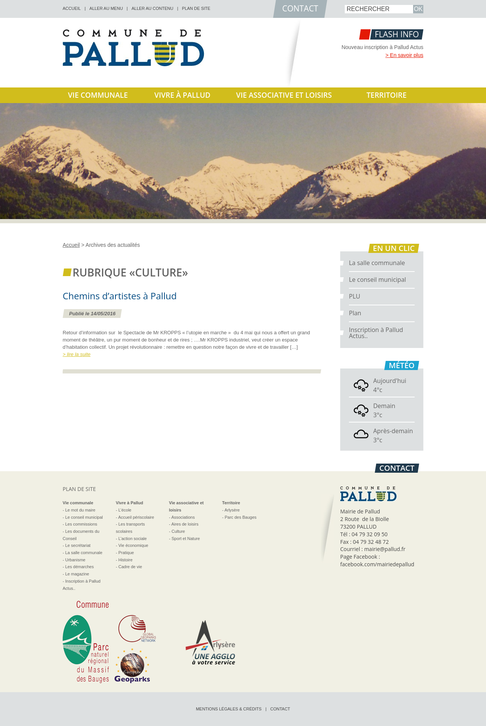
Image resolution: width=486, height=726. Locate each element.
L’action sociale (132, 538)
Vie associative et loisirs (284, 95)
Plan (355, 313)
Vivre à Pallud (183, 95)
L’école (124, 510)
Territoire (386, 95)
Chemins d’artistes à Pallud (120, 295)
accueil (72, 8)
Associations (183, 517)
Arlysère (232, 510)
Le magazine (77, 574)
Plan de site (196, 8)
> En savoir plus (404, 55)
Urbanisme (75, 560)
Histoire (125, 560)
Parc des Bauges (241, 517)
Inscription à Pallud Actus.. (376, 333)
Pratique (126, 552)
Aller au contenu (152, 8)
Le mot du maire (80, 510)
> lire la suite (76, 354)
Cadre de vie (130, 566)
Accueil (71, 245)
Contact (280, 709)
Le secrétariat (78, 545)
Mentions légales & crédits (229, 709)
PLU (354, 296)
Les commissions (81, 524)
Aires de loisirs (185, 524)
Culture (178, 531)
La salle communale (377, 263)
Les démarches (79, 566)
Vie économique (133, 545)
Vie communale (98, 95)
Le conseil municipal (377, 279)
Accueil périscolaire (136, 517)
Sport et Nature (186, 538)
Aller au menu (106, 8)
